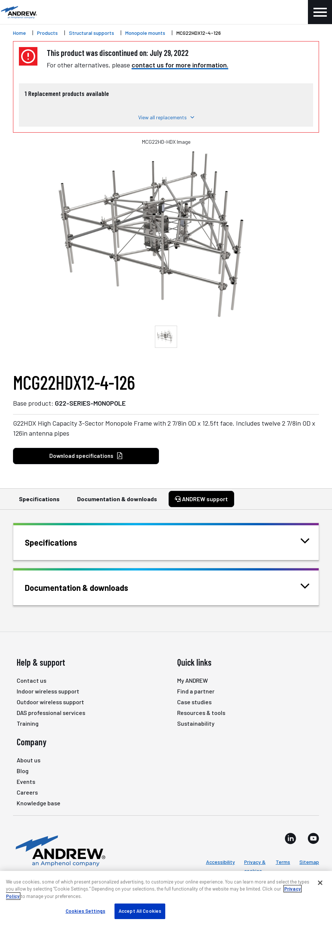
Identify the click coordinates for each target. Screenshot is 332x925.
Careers (27, 792)
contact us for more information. (180, 65)
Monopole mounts (145, 33)
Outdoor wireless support (50, 701)
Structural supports (91, 33)
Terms (283, 862)
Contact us (31, 680)
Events (26, 781)
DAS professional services (51, 712)
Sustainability (196, 723)
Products (47, 33)
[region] (166, 898)
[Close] (320, 883)
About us (28, 759)
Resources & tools (201, 712)
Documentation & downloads (117, 502)
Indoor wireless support (48, 691)
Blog (23, 770)
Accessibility (220, 862)
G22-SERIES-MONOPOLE (90, 403)
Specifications (39, 502)
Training (28, 723)
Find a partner (196, 691)
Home (19, 33)
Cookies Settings (85, 911)
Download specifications (86, 455)
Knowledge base (38, 802)
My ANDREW (192, 680)
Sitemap (309, 862)
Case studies (194, 701)
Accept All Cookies (140, 911)
